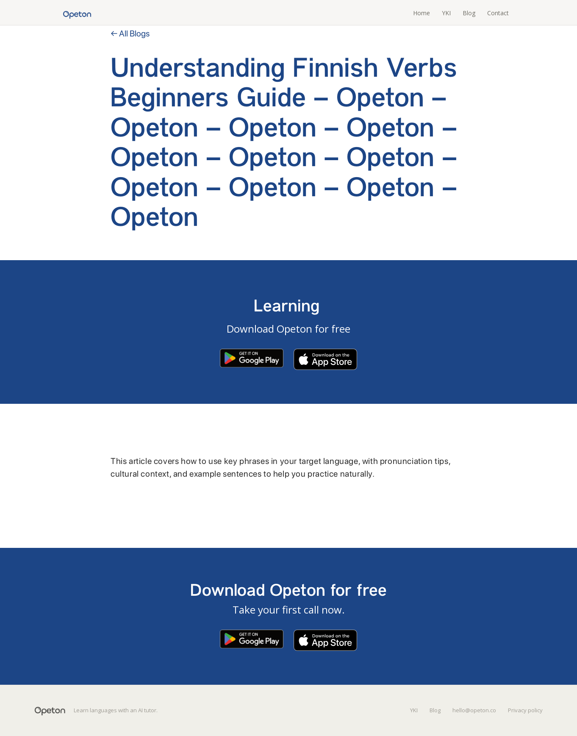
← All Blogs (130, 33)
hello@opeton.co (474, 710)
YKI (446, 13)
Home (421, 13)
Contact (498, 13)
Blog (469, 13)
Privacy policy (525, 710)
